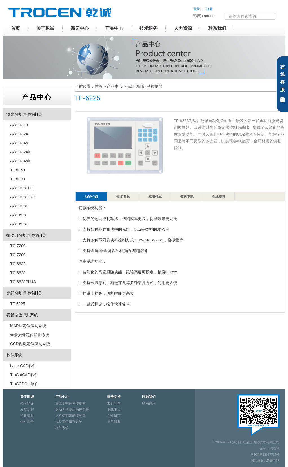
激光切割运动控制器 (24, 114)
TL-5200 (17, 179)
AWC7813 (19, 125)
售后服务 (114, 422)
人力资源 (183, 28)
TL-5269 (17, 170)
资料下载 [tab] (187, 197)
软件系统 (14, 355)
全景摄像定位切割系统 (30, 335)
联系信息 (149, 403)
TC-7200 (17, 255)
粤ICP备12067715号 (265, 455)
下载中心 (114, 410)
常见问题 (114, 403)
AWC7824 (19, 134)
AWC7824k (20, 152)
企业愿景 (27, 422)
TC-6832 (17, 264)
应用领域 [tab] (155, 197)
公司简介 (27, 403)
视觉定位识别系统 (22, 315)
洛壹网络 (273, 460)
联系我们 (217, 28)
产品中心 (114, 28)
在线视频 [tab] (218, 197)
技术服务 (148, 28)
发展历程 (27, 410)
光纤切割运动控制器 (145, 86)
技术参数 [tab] (123, 197)
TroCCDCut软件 (24, 383)
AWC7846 (19, 143)
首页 (15, 28)
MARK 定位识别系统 (28, 326)
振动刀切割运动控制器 (26, 235)
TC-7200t (18, 246)
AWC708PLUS (23, 197)
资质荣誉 (27, 416)
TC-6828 (17, 273)
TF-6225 (17, 304)
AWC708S (19, 206)
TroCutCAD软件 (24, 374)
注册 (209, 9)
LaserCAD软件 (23, 365)
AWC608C (19, 224)
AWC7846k (20, 161)
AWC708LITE (22, 188)
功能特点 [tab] (91, 197)
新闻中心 (80, 28)
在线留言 (114, 416)
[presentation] (91, 196)
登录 (196, 9)
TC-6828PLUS (23, 282)
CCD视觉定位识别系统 (30, 344)
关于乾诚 (45, 28)
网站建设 (257, 460)
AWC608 (18, 215)
